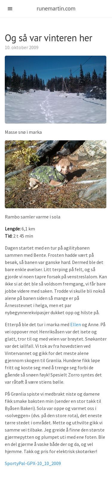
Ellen (75, 324)
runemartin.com (56, 8)
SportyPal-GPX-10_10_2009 (33, 463)
